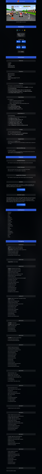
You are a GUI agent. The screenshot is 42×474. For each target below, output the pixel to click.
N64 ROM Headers (21, 204)
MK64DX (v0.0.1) (21, 189)
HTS (18, 41)
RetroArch (13, 115)
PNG (18, 47)
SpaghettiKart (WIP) (11, 65)
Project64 (9, 76)
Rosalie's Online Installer (12, 77)
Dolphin (9, 64)
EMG (9, 73)
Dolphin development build (16, 131)
